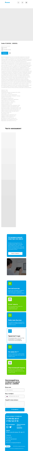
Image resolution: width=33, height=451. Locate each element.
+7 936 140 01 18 (12, 421)
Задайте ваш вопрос (11, 400)
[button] (15, 253)
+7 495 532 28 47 (12, 419)
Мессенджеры (10, 424)
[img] (7, 2)
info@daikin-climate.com (19, 428)
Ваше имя (8, 387)
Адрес (8, 430)
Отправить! (14, 409)
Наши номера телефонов (14, 416)
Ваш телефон (9, 393)
